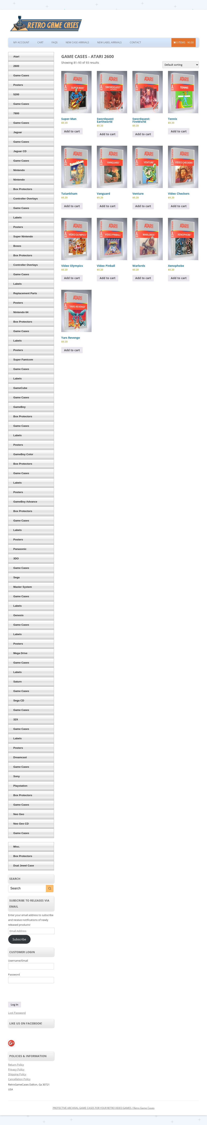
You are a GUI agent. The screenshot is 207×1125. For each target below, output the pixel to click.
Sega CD (18, 700)
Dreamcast (20, 757)
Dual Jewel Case (23, 865)
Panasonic (19, 549)
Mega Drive (20, 653)
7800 (16, 113)
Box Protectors (22, 189)
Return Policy (16, 1064)
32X (15, 719)
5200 (16, 94)
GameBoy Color (23, 454)
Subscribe (19, 939)
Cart (40, 42)
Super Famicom (23, 359)
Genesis (18, 615)
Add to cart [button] (72, 131)
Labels (17, 217)
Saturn (17, 681)
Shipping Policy (17, 1074)
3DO (16, 558)
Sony (16, 776)
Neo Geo (18, 814)
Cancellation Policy (19, 1079)
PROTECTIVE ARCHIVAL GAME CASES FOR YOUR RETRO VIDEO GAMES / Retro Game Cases (103, 1108)
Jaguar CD (19, 151)
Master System (22, 586)
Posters (18, 84)
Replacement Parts (25, 293)
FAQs (55, 42)
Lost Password (17, 1013)
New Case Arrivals (77, 42)
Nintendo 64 (20, 312)
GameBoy (19, 406)
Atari (16, 56)
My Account (21, 42)
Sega (16, 577)
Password (14, 974)
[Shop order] (180, 64)
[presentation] (35, 993)
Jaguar (17, 132)
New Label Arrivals (109, 42)
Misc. (16, 846)
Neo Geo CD (21, 823)
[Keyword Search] (27, 888)
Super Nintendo (23, 236)
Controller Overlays (25, 198)
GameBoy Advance (25, 501)
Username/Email (18, 960)
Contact (135, 42)
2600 (16, 66)
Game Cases (21, 75)
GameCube (20, 388)
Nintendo (19, 170)
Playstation (20, 785)
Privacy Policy (16, 1069)
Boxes (17, 245)
